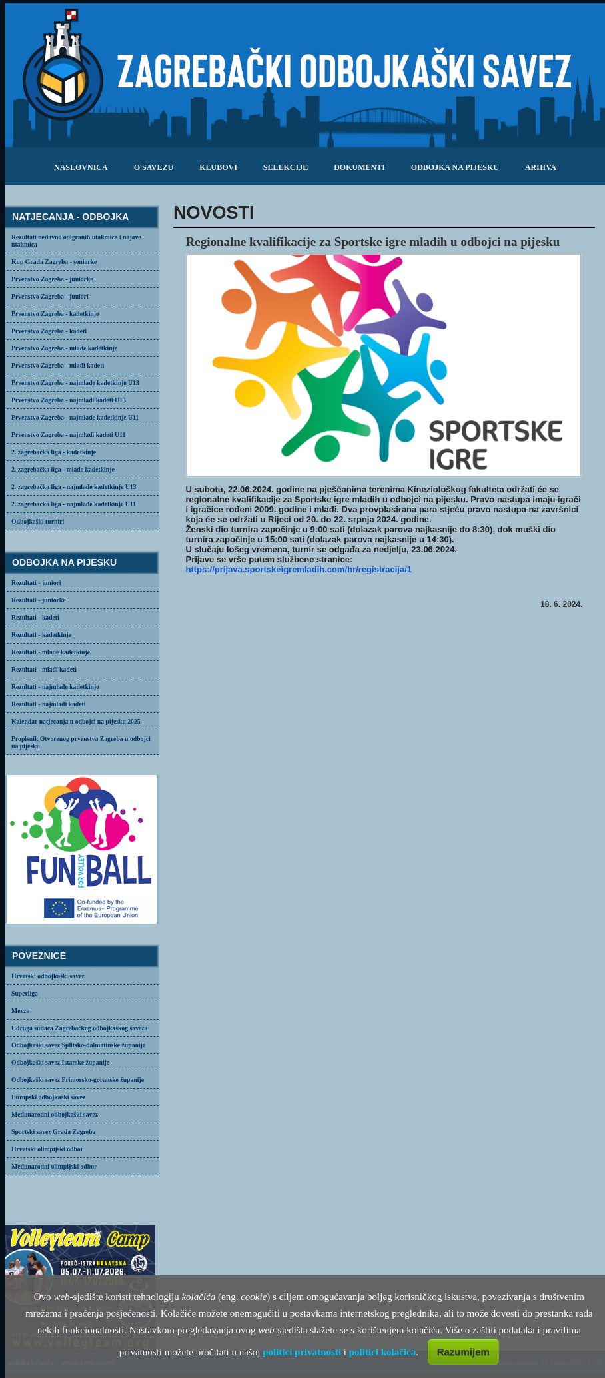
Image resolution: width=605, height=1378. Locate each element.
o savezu (153, 167)
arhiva (540, 167)
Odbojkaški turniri (37, 521)
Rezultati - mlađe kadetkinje (50, 652)
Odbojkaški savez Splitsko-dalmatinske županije (78, 1045)
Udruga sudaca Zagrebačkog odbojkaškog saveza (79, 1028)
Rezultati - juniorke (38, 600)
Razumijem (463, 1351)
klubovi (218, 167)
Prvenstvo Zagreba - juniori (50, 296)
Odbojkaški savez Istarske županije (60, 1062)
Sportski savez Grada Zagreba (53, 1131)
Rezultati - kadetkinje (41, 634)
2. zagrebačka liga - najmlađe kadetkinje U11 (73, 504)
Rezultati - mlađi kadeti (44, 669)
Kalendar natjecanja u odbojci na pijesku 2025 (76, 721)
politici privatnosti (302, 1352)
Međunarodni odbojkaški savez (54, 1114)
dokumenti (359, 167)
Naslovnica (81, 167)
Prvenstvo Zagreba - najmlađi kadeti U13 (68, 400)
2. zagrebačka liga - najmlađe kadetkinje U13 (73, 486)
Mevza (20, 1010)
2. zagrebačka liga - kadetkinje (53, 452)
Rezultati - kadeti (35, 617)
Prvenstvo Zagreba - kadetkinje (55, 313)
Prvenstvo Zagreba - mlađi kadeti (57, 365)
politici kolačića (382, 1352)
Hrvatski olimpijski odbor (47, 1149)
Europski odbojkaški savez (48, 1097)
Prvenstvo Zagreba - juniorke (52, 279)
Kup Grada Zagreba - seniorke (54, 261)
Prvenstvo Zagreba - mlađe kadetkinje (64, 348)
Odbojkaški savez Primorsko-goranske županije (77, 1079)
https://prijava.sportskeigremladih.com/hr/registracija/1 (298, 569)
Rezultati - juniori (36, 582)
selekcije (285, 167)
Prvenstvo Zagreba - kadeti (49, 331)
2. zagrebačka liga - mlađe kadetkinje (63, 469)
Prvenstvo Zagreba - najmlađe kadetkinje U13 (75, 382)
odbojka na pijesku (455, 167)
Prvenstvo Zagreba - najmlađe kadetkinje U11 (75, 417)
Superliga (24, 993)
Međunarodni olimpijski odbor (54, 1166)
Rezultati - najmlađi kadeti (48, 704)
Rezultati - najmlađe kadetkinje (55, 686)
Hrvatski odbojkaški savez (48, 976)
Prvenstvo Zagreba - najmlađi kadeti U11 (68, 434)
